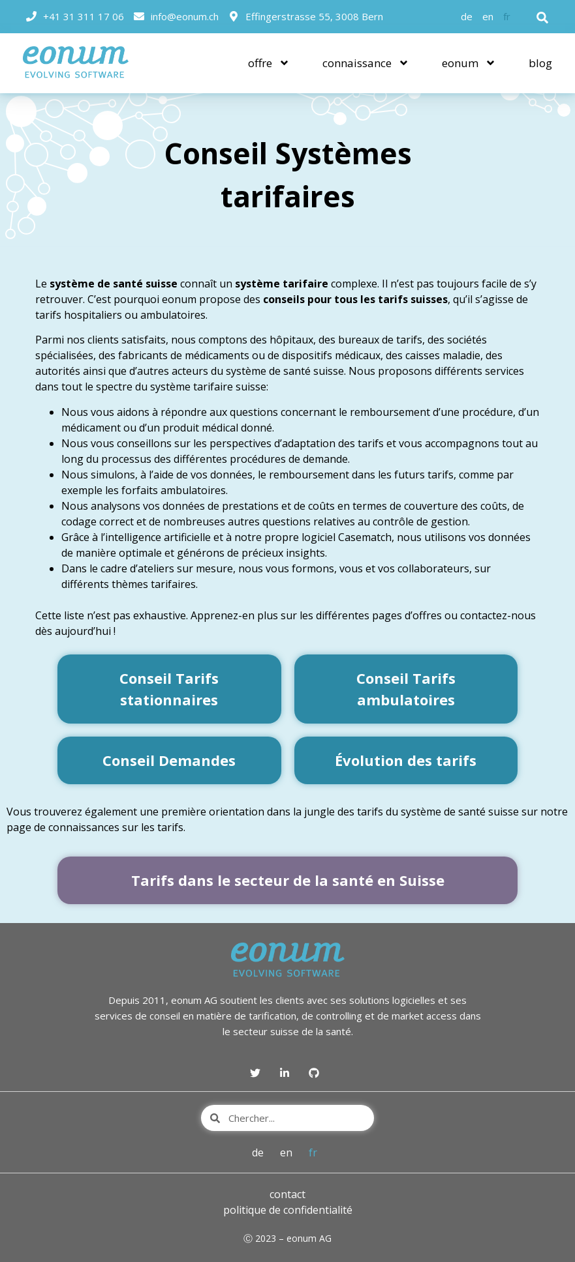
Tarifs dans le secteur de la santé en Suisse (287, 880)
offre (269, 63)
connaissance (365, 63)
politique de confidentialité (287, 1210)
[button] (542, 17)
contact (287, 1194)
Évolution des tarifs (405, 760)
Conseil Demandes (169, 760)
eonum (469, 63)
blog (540, 62)
